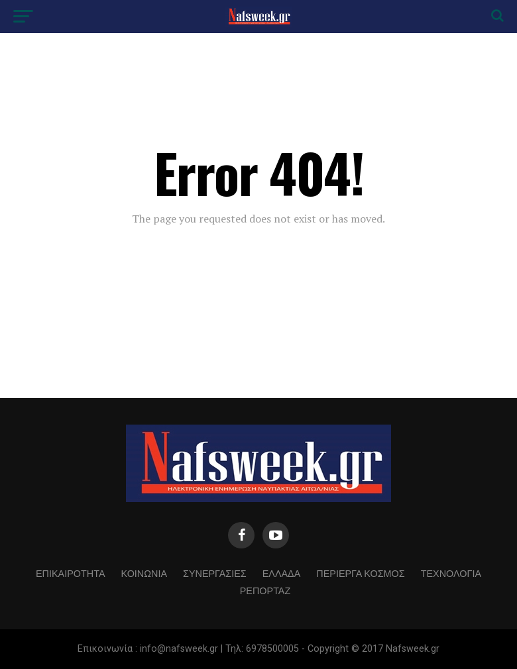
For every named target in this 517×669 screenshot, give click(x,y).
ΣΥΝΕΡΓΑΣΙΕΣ (215, 573)
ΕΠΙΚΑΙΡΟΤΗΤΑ (70, 573)
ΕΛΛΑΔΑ (281, 573)
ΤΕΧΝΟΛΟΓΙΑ (451, 573)
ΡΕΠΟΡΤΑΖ (265, 590)
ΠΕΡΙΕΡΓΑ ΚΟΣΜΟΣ (360, 573)
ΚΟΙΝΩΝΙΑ (144, 573)
